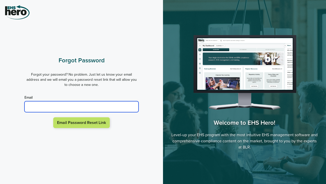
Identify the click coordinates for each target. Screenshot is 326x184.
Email (28, 97)
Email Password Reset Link (81, 122)
